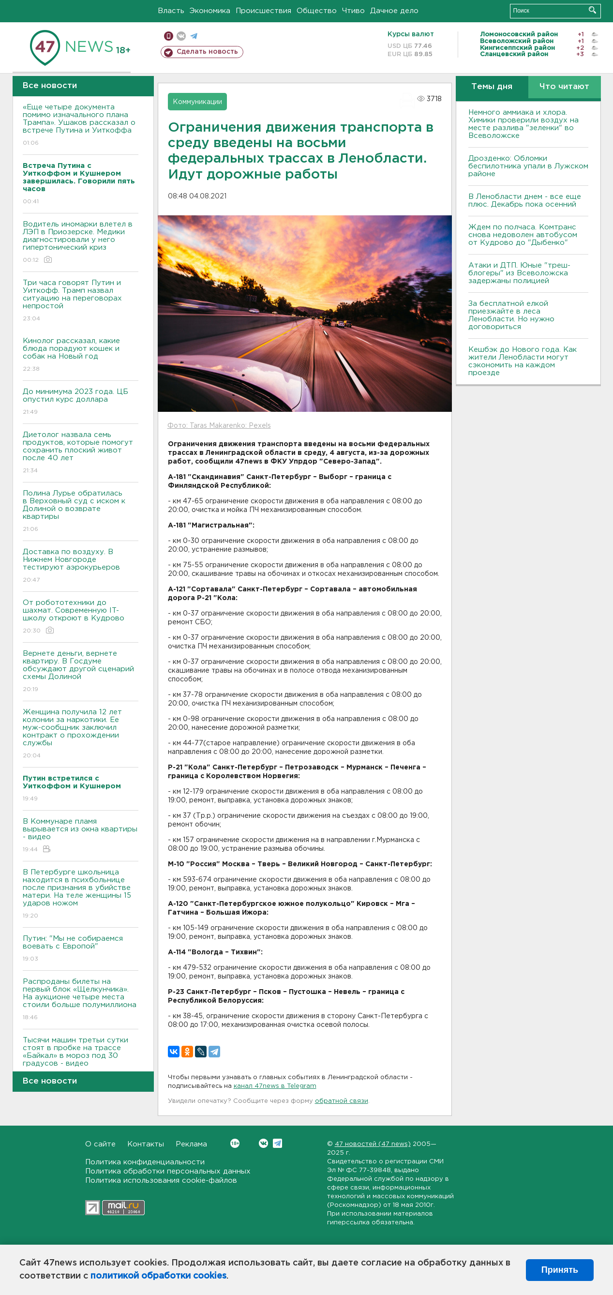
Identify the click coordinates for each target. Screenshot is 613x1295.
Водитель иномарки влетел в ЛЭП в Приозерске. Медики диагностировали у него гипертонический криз (80, 242)
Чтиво (353, 11)
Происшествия (263, 11)
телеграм (193, 36)
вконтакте (181, 36)
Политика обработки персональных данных (168, 1171)
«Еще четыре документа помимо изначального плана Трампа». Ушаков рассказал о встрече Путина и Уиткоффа (80, 125)
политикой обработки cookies (158, 1276)
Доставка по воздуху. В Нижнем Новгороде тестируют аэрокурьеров (80, 566)
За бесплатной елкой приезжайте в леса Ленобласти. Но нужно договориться (511, 315)
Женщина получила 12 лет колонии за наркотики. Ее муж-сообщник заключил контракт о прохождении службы (80, 734)
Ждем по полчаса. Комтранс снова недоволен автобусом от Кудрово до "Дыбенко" (522, 235)
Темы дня (491, 86)
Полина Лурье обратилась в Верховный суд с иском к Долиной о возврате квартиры (80, 511)
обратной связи (341, 1101)
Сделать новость (207, 52)
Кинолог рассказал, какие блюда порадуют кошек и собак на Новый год (80, 355)
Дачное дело (394, 11)
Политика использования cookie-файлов (161, 1180)
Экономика (210, 11)
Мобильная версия (168, 36)
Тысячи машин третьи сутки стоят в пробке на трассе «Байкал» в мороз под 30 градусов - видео (80, 1058)
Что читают (564, 86)
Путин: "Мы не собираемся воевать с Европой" (80, 949)
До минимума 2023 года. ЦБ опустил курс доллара (80, 402)
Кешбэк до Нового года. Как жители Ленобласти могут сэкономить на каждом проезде (522, 361)
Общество (317, 11)
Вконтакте (234, 1143)
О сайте (100, 1144)
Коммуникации (197, 102)
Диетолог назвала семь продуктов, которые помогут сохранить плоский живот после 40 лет (80, 453)
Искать (592, 10)
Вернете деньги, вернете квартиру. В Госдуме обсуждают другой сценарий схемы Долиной (80, 671)
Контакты (145, 1144)
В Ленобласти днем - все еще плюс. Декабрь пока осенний (524, 201)
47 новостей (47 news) (373, 1144)
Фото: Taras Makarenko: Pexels (219, 426)
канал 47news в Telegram (275, 1086)
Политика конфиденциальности (145, 1162)
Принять (559, 1270)
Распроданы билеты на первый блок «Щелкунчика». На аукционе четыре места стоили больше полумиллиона (80, 1000)
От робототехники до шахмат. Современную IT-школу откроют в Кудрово (80, 617)
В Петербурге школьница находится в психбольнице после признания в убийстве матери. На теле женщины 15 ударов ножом (80, 894)
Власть (171, 11)
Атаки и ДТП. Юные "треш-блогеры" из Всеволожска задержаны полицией (519, 273)
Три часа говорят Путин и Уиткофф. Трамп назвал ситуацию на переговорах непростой (80, 301)
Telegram (277, 1143)
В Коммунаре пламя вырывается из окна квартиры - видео (80, 836)
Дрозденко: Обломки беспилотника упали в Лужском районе (528, 166)
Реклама (191, 1144)
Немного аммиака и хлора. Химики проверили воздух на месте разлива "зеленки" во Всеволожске (523, 124)
